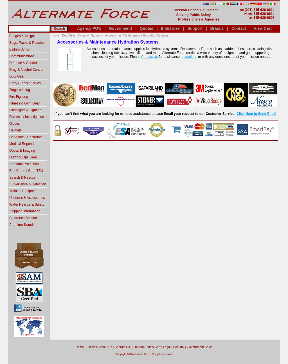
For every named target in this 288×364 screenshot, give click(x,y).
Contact (238, 28)
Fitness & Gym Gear (24, 103)
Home (55, 35)
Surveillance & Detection (27, 184)
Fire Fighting (18, 97)
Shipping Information (24, 211)
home (80, 347)
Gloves (14, 124)
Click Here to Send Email (256, 114)
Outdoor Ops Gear (23, 157)
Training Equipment (24, 191)
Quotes (146, 28)
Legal (167, 347)
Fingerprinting (19, 90)
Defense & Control (23, 63)
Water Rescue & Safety (26, 204)
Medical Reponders (23, 144)
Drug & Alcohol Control (26, 70)
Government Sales (199, 347)
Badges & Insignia (23, 36)
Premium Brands (21, 225)
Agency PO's (89, 28)
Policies (91, 347)
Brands (217, 28)
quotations (189, 57)
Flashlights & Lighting (25, 110)
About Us (105, 347)
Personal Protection (24, 164)
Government (120, 28)
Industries (170, 28)
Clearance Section (23, 218)
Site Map (138, 347)
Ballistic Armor (20, 49)
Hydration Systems (90, 35)
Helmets (15, 130)
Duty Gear (68, 35)
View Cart (263, 28)
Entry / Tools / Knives (25, 83)
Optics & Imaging (22, 151)
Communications (21, 56)
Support (194, 28)
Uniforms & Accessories (27, 198)
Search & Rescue (22, 177)
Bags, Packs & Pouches (27, 43)
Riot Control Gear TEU (26, 171)
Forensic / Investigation (26, 117)
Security (178, 347)
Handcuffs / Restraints (25, 137)
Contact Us (149, 57)
